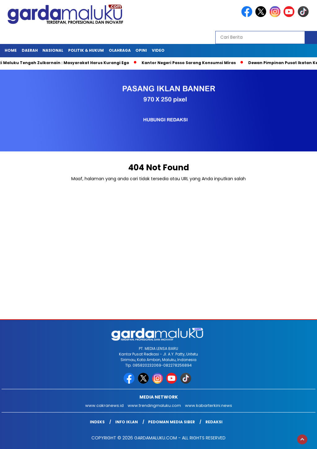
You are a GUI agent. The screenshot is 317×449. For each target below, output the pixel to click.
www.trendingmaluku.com (154, 405)
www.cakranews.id (104, 405)
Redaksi (213, 422)
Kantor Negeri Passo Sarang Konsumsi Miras (191, 62)
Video (158, 50)
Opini (141, 50)
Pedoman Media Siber (171, 422)
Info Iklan (126, 422)
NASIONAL (52, 50)
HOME (11, 50)
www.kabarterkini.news (208, 405)
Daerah (30, 50)
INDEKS (97, 422)
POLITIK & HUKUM (86, 50)
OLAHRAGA (120, 50)
